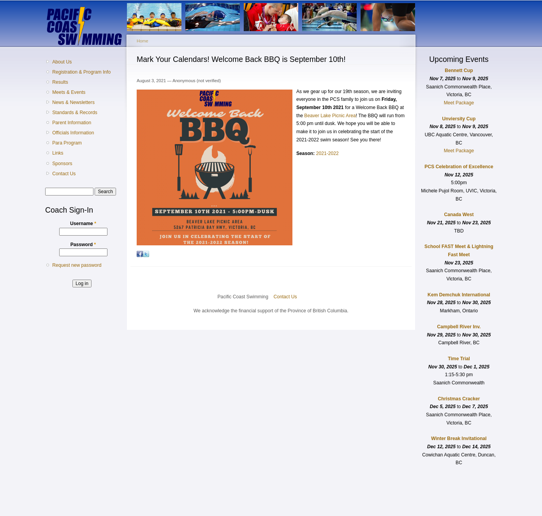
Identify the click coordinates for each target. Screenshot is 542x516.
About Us (62, 62)
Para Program (67, 143)
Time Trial (459, 358)
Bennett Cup (459, 70)
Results (60, 82)
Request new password (76, 265)
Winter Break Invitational (458, 438)
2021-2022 (327, 153)
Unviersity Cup (459, 119)
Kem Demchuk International (459, 295)
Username (83, 223)
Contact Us (64, 173)
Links (57, 153)
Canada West (458, 214)
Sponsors (62, 163)
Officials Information (73, 133)
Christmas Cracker (459, 399)
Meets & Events (68, 92)
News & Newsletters (73, 102)
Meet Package (459, 103)
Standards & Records (74, 112)
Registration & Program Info (81, 72)
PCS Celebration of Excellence (458, 166)
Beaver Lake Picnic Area (329, 115)
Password (83, 244)
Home (142, 41)
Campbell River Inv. (459, 326)
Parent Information (71, 122)
